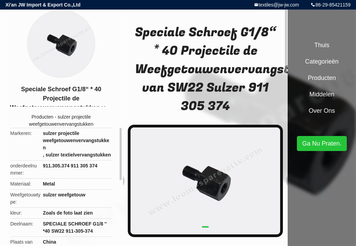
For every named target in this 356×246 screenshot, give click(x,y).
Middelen (321, 94)
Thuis (321, 45)
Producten (42, 117)
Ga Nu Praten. (321, 143)
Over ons (322, 110)
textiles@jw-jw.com (279, 5)
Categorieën (322, 61)
